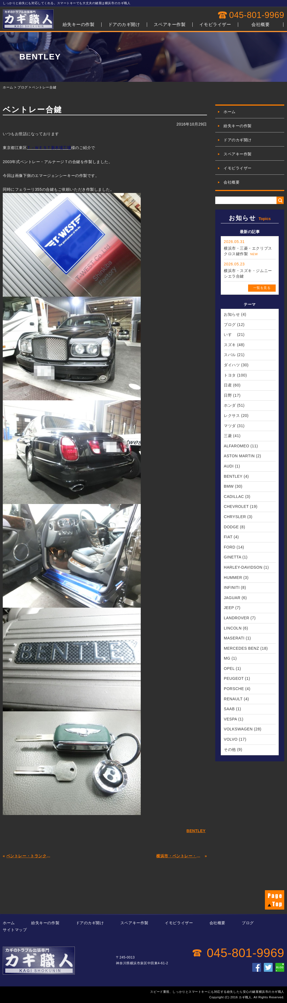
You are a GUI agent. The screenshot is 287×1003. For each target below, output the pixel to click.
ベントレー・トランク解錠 (30, 856)
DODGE (231, 527)
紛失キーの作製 (79, 24)
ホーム (8, 87)
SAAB (229, 709)
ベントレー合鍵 (44, 87)
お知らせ (232, 314)
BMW (229, 486)
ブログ (22, 87)
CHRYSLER (235, 516)
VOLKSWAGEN (238, 729)
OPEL (229, 668)
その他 (230, 749)
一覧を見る (262, 288)
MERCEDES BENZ (241, 648)
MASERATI (234, 638)
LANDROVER (236, 618)
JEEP (229, 607)
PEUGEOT (234, 678)
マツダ (230, 426)
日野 (228, 395)
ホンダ (230, 405)
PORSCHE (234, 688)
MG (227, 658)
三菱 (228, 435)
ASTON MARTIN (239, 456)
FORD (229, 547)
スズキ (230, 345)
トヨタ (230, 375)
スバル (230, 354)
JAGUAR (232, 597)
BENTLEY (233, 476)
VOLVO (231, 739)
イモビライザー (215, 24)
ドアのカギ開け (124, 24)
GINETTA (232, 557)
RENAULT (233, 699)
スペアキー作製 (170, 24)
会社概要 (260, 24)
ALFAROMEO (236, 446)
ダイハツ (232, 365)
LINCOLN (233, 628)
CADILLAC (234, 496)
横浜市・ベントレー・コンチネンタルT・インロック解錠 (179, 856)
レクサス (232, 415)
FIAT (228, 537)
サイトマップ (15, 930)
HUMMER (233, 577)
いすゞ (230, 334)
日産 (228, 385)
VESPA (230, 719)
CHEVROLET (236, 506)
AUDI (229, 466)
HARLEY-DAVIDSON (243, 567)
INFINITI (232, 587)
